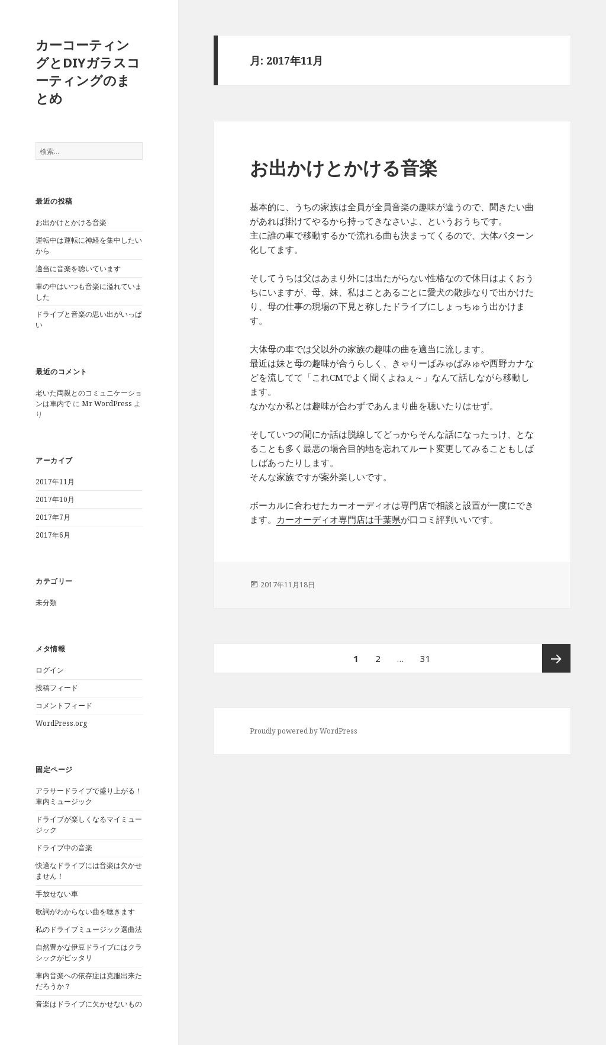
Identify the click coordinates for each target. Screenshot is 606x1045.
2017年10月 (55, 499)
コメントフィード (64, 705)
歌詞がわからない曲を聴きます (85, 911)
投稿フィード (57, 688)
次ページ (556, 658)
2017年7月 (53, 517)
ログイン (50, 670)
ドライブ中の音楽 (64, 848)
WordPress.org (61, 723)
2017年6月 (53, 535)
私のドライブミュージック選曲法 (89, 929)
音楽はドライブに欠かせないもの (89, 1004)
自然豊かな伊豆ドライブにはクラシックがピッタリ (89, 952)
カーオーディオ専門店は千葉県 (338, 519)
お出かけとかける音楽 (71, 222)
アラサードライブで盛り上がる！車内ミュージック (89, 796)
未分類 (46, 602)
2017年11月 (55, 482)
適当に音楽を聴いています (78, 268)
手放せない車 (57, 894)
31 (425, 658)
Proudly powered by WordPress (303, 731)
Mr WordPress (107, 403)
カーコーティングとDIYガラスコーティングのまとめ (88, 71)
